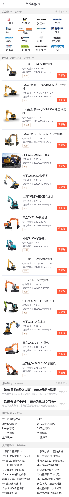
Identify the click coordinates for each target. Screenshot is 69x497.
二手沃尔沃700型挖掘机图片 (52, 451)
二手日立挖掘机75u (12, 451)
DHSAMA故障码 (46, 424)
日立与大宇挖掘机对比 (49, 483)
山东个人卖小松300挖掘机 (16, 479)
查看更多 (60, 11)
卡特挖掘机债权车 (12, 483)
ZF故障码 (42, 437)
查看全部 (60, 383)
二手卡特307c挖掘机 (13, 488)
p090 (40, 419)
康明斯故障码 (9, 424)
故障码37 (42, 433)
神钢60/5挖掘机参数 (48, 470)
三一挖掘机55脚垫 (12, 465)
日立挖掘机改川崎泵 (13, 470)
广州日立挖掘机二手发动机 (17, 456)
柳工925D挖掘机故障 (48, 456)
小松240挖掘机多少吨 (49, 479)
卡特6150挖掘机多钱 (13, 460)
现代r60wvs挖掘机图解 (49, 493)
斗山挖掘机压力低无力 (49, 474)
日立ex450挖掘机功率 (14, 474)
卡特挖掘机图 (9, 493)
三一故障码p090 (11, 419)
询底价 (61, 75)
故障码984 (8, 437)
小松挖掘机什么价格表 (49, 488)
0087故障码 (43, 428)
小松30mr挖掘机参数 (48, 465)
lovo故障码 (8, 428)
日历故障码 (8, 433)
